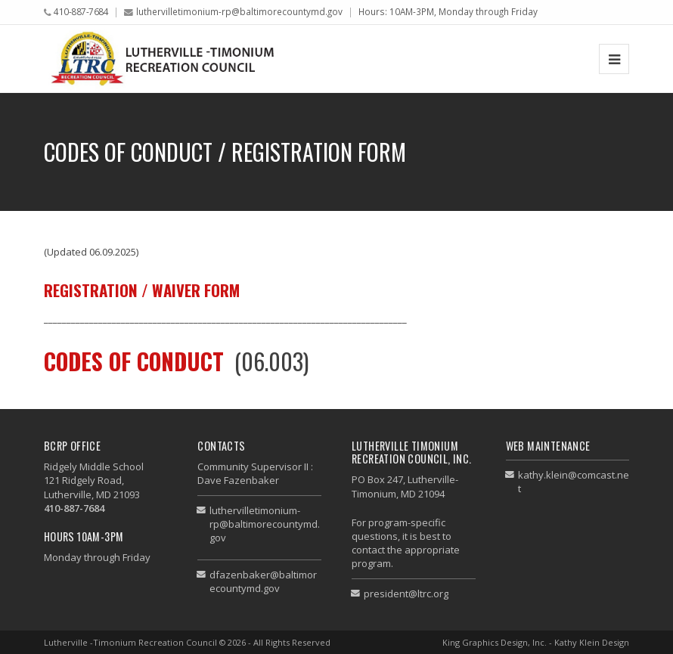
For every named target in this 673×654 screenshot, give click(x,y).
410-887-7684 (81, 11)
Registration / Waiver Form (142, 290)
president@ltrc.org (406, 593)
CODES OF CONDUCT (134, 361)
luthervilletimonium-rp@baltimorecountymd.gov (239, 11)
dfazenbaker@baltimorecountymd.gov (263, 581)
